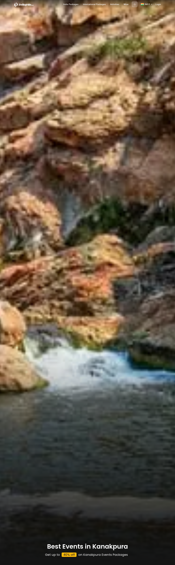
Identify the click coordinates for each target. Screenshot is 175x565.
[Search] (134, 4)
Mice (126, 4)
